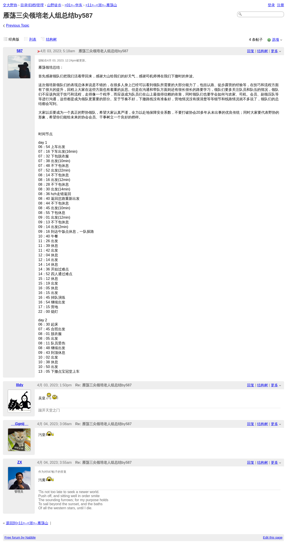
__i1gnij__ (19, 424)
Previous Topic (17, 25)
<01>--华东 (73, 5)
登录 (271, 5)
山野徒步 (54, 5)
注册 (280, 5)
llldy (19, 385)
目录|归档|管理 (32, 5)
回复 (250, 51)
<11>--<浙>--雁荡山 (101, 5)
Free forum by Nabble (20, 537)
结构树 (51, 39)
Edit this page (273, 537)
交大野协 (10, 5)
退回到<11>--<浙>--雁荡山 (27, 523)
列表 (32, 39)
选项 (275, 39)
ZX (19, 462)
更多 (274, 51)
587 (20, 51)
